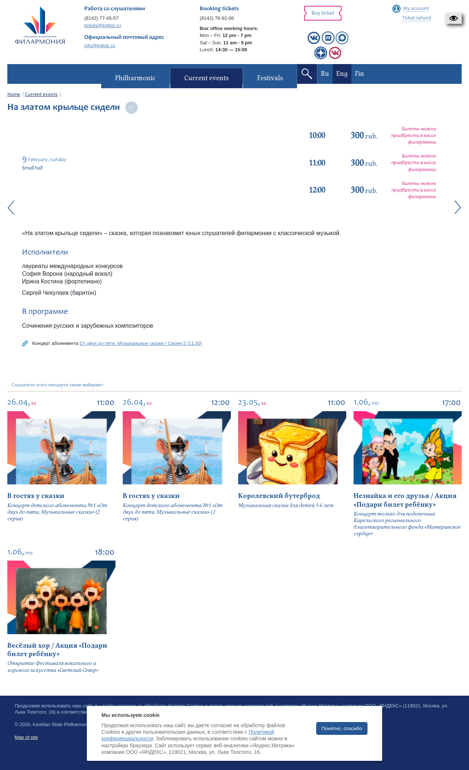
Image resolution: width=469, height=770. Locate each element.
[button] (453, 18)
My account (416, 8)
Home (13, 94)
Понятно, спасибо (342, 728)
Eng (341, 74)
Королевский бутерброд (279, 496)
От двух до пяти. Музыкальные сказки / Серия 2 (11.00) (141, 343)
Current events (41, 94)
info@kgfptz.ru (99, 45)
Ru (325, 74)
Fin (359, 74)
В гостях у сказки (35, 496)
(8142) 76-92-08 (217, 18)
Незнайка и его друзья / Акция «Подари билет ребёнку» (405, 500)
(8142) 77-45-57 (101, 18)
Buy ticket (322, 13)
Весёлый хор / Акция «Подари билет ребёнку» (57, 649)
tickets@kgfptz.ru (102, 25)
